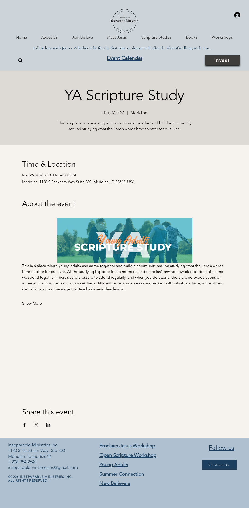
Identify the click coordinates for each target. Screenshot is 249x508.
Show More (32, 303)
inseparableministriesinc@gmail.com (43, 467)
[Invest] (222, 60)
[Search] (20, 60)
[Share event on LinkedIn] (48, 425)
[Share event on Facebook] (24, 425)
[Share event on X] (36, 425)
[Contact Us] (219, 465)
